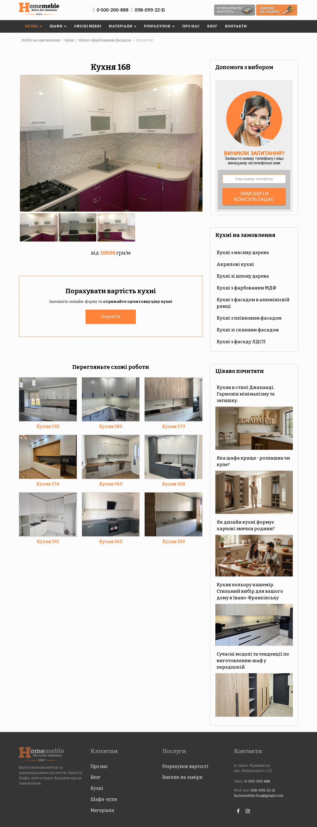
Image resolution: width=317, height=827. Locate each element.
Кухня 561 (48, 541)
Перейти (111, 316)
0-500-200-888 (113, 10)
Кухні (31, 26)
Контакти (236, 26)
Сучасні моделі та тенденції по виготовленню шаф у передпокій (253, 660)
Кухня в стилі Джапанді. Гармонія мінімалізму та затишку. (246, 394)
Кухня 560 (110, 541)
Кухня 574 (47, 484)
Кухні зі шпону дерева (243, 276)
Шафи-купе (104, 799)
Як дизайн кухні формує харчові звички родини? (246, 525)
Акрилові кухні (235, 264)
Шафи (56, 26)
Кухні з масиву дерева (243, 252)
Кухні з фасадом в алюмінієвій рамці (253, 303)
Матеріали (120, 26)
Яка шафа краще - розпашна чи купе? (253, 461)
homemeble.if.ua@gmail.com (258, 796)
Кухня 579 (173, 426)
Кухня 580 (110, 426)
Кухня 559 (173, 541)
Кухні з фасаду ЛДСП (241, 342)
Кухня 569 (110, 484)
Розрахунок (157, 26)
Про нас (191, 26)
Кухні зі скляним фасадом (248, 330)
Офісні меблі (87, 26)
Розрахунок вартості (185, 766)
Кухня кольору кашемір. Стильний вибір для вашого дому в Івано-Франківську (250, 591)
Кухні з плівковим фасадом (249, 318)
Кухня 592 (47, 426)
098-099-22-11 (150, 10)
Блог (212, 26)
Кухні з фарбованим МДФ (246, 288)
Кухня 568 (173, 484)
